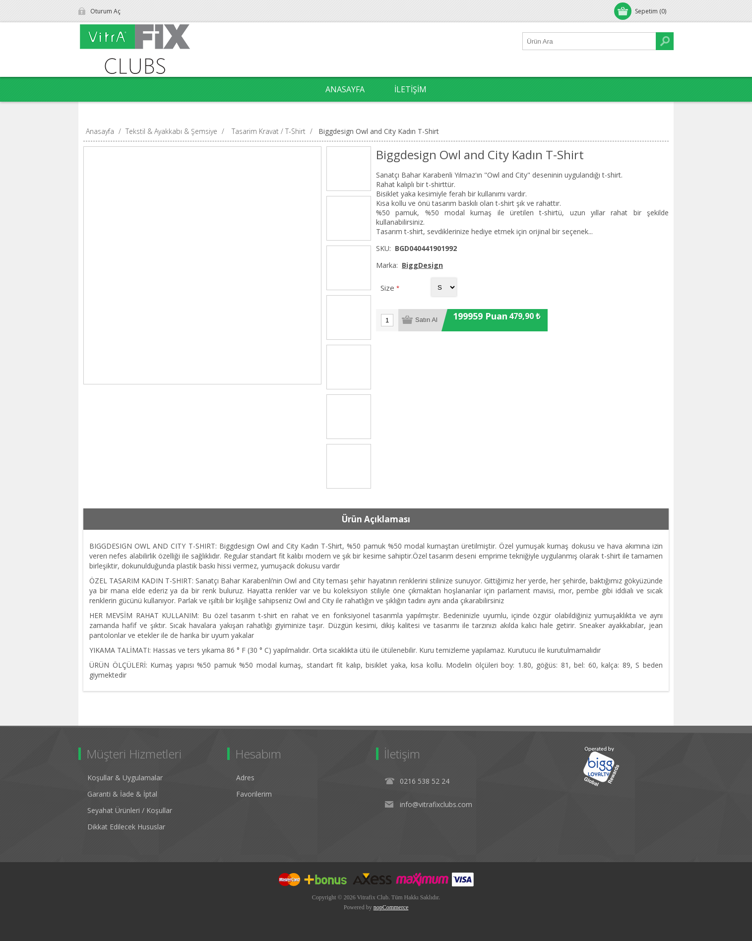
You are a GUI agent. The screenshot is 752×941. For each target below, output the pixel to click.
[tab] (376, 519)
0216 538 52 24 (424, 781)
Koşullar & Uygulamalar (125, 777)
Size (388, 288)
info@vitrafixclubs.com (436, 804)
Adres (245, 777)
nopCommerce (391, 907)
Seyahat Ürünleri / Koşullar (129, 810)
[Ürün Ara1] (589, 41)
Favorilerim (254, 794)
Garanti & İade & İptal (122, 794)
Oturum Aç (105, 11)
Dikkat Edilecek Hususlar (126, 826)
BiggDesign (422, 265)
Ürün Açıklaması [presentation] (376, 519)
